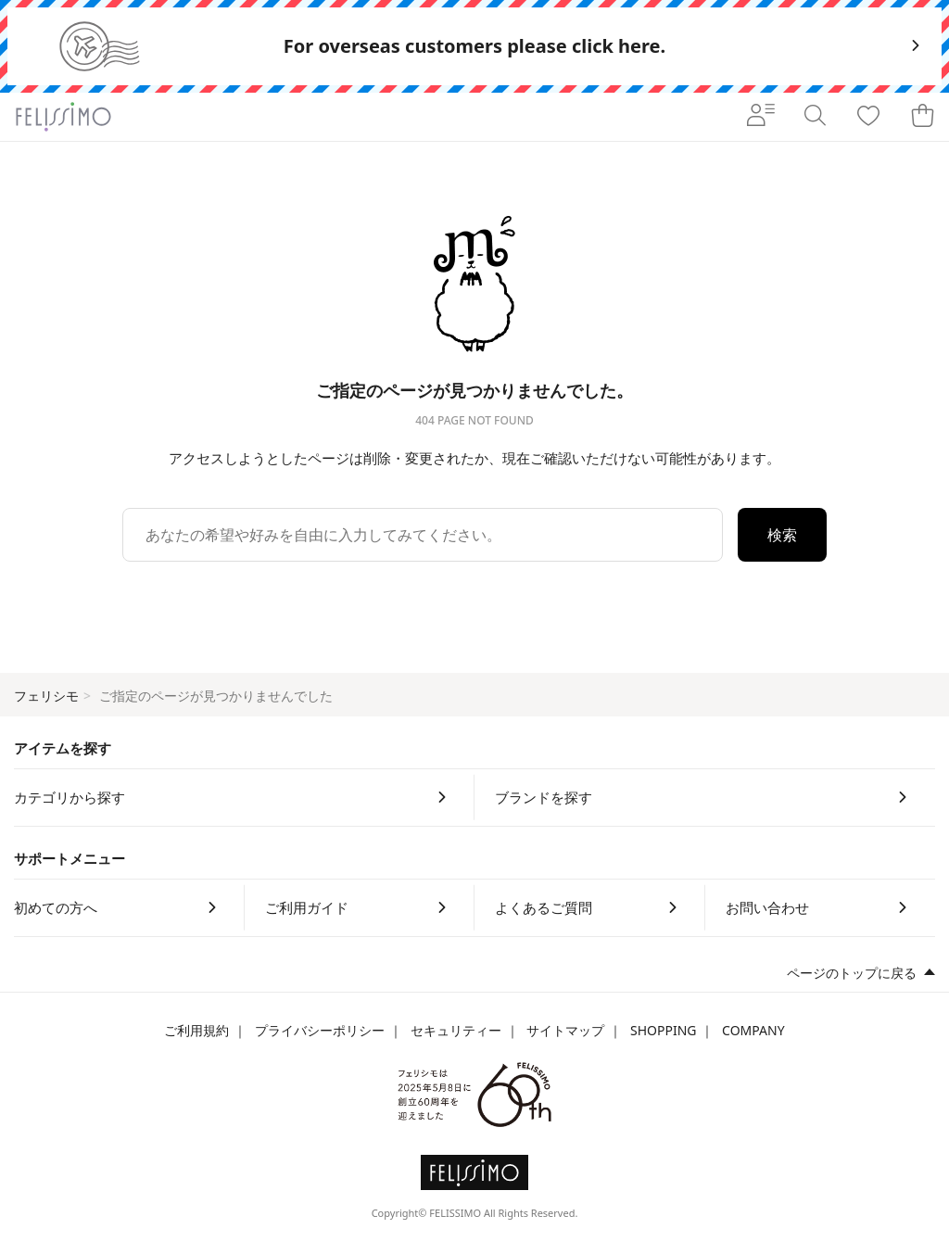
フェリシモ (46, 695)
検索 (782, 535)
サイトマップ (565, 1030)
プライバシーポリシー (320, 1030)
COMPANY (753, 1030)
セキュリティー (456, 1030)
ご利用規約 (196, 1030)
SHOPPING (663, 1030)
